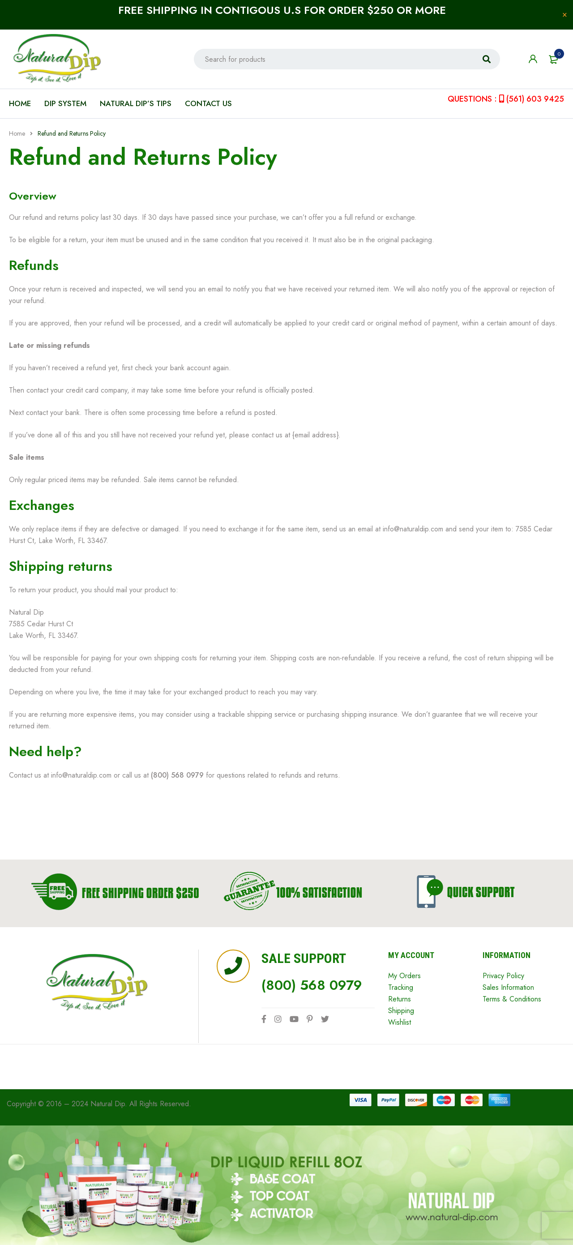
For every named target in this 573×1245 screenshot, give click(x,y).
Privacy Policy (503, 976)
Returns (399, 999)
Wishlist (399, 1022)
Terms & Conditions (512, 999)
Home (17, 133)
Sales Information (508, 987)
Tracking (400, 987)
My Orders (404, 976)
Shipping (401, 1010)
